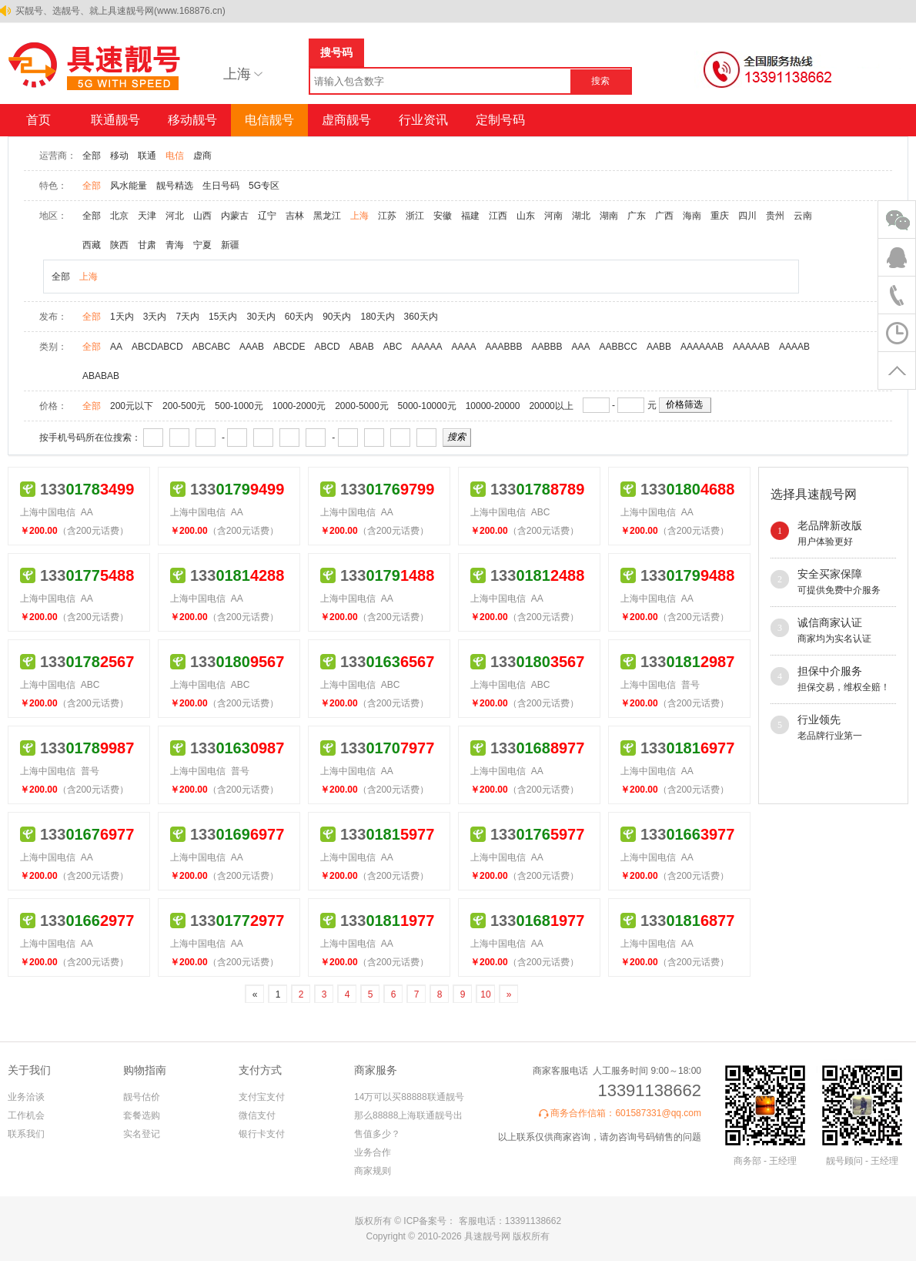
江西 (498, 215)
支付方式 (260, 1070)
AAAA (464, 346)
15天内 (223, 316)
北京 (119, 215)
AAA (581, 346)
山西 (202, 215)
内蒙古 (235, 215)
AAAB (251, 346)
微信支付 (257, 1115)
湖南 (609, 215)
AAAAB (794, 346)
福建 (470, 215)
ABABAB (100, 376)
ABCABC (211, 346)
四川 (747, 215)
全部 (91, 155)
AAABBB (504, 346)
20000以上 (551, 406)
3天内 (155, 316)
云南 (803, 215)
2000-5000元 (361, 406)
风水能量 (128, 185)
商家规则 (372, 1170)
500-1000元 (239, 406)
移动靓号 (192, 119)
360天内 (421, 316)
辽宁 (267, 215)
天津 (147, 215)
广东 (636, 215)
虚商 (202, 155)
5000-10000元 (427, 406)
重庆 (719, 215)
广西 (664, 215)
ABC (393, 346)
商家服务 (375, 1070)
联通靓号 (115, 119)
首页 (38, 119)
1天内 (122, 316)
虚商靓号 (346, 119)
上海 (359, 215)
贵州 (775, 215)
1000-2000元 (299, 406)
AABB (659, 346)
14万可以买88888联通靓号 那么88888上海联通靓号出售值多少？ (409, 1115)
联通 (147, 155)
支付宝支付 (262, 1097)
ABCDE (289, 346)
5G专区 (264, 185)
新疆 (230, 245)
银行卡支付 (262, 1134)
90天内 (337, 316)
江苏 (387, 215)
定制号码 (500, 119)
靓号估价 (141, 1097)
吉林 (295, 215)
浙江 (415, 215)
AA (116, 346)
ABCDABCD (157, 346)
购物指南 (144, 1070)
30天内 (260, 316)
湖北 (581, 215)
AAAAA (426, 346)
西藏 (91, 245)
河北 (174, 215)
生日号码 (220, 185)
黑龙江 (327, 215)
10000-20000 (493, 406)
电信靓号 (269, 119)
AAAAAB (751, 346)
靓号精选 (174, 185)
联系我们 (26, 1134)
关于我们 (29, 1070)
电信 (174, 155)
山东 (526, 215)
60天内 (299, 316)
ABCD (326, 346)
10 (485, 994)
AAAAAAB (702, 346)
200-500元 (184, 406)
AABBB (547, 346)
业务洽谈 (26, 1097)
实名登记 (141, 1134)
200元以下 (131, 406)
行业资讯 (423, 119)
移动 (119, 155)
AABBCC (618, 346)
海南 (692, 215)
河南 (553, 215)
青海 (174, 245)
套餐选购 (141, 1115)
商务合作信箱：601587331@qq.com (625, 1113)
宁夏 (202, 245)
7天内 (187, 316)
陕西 (119, 245)
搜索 (600, 80)
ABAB (361, 346)
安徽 (442, 215)
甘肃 (147, 245)
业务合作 (372, 1152)
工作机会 (26, 1115)
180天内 (378, 316)
